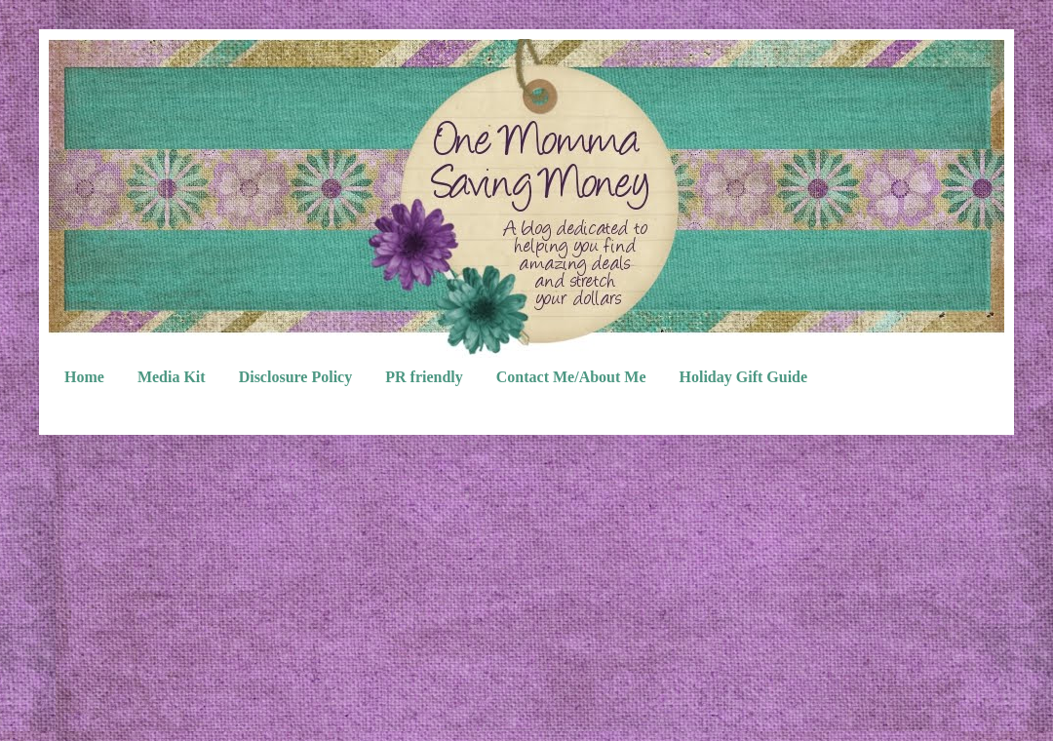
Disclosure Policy (296, 377)
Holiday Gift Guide (744, 377)
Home (84, 377)
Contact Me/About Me (571, 377)
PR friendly (424, 377)
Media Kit (171, 377)
